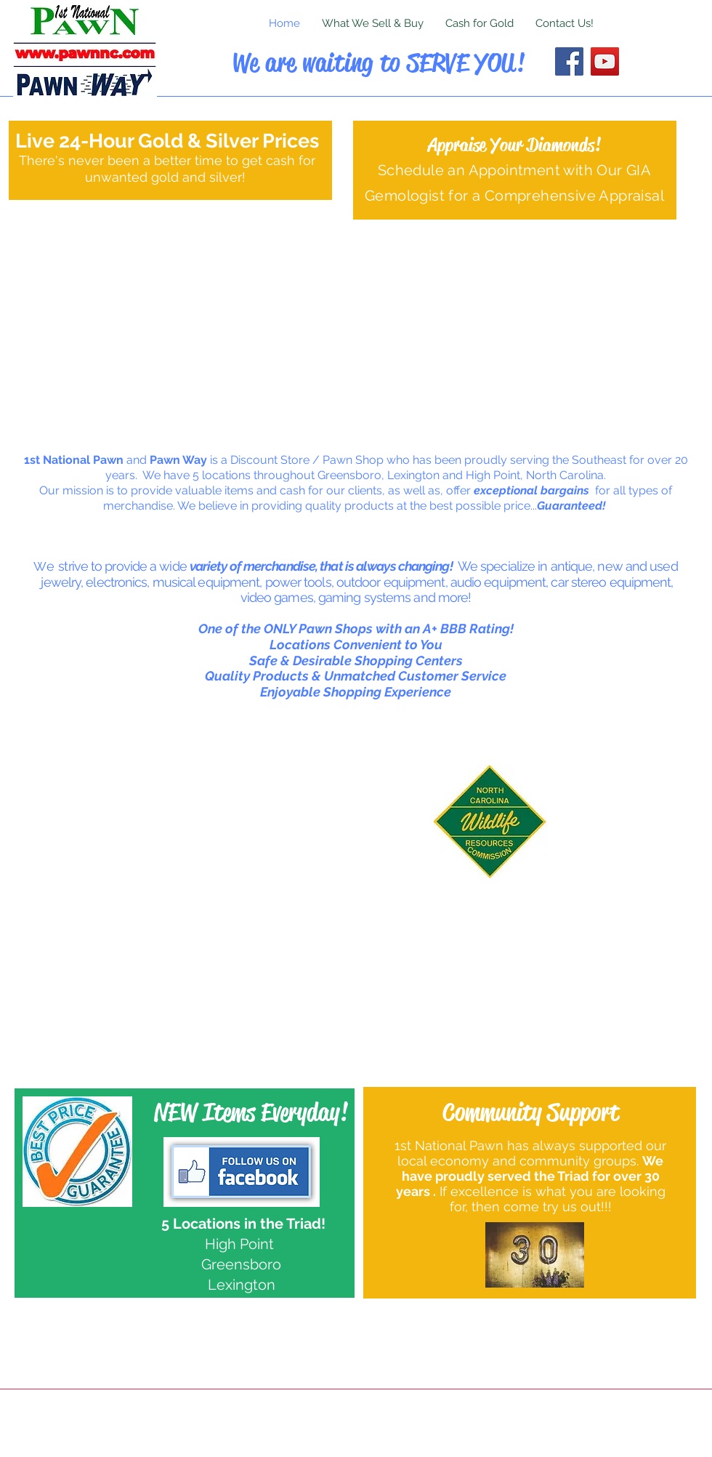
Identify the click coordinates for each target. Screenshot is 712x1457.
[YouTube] (605, 61)
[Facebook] (569, 61)
